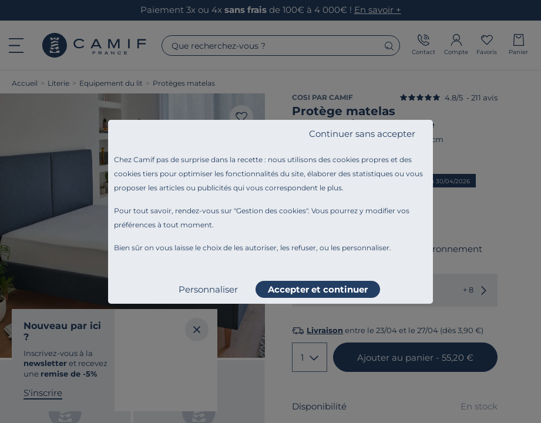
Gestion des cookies (271, 210)
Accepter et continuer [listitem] (318, 289)
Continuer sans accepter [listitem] (362, 133)
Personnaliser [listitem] (208, 289)
